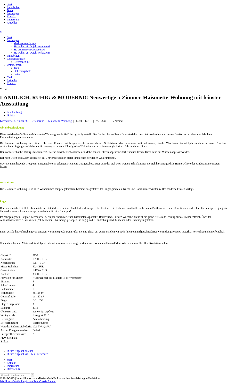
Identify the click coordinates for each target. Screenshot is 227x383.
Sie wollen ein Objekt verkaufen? (32, 52)
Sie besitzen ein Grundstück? (29, 49)
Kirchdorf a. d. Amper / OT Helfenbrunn (22, 120)
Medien (11, 77)
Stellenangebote (22, 71)
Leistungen (13, 13)
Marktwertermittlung (25, 43)
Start (9, 4)
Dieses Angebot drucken (20, 350)
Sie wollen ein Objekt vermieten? (32, 46)
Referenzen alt (21, 61)
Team (10, 10)
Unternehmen (14, 64)
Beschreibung (14, 112)
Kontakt (11, 16)
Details (10, 115)
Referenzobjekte (16, 58)
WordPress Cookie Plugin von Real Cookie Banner (28, 381)
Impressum (13, 19)
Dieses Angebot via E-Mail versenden (27, 353)
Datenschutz (13, 368)
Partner (17, 74)
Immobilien (13, 7)
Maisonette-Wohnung (60, 120)
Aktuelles (12, 22)
